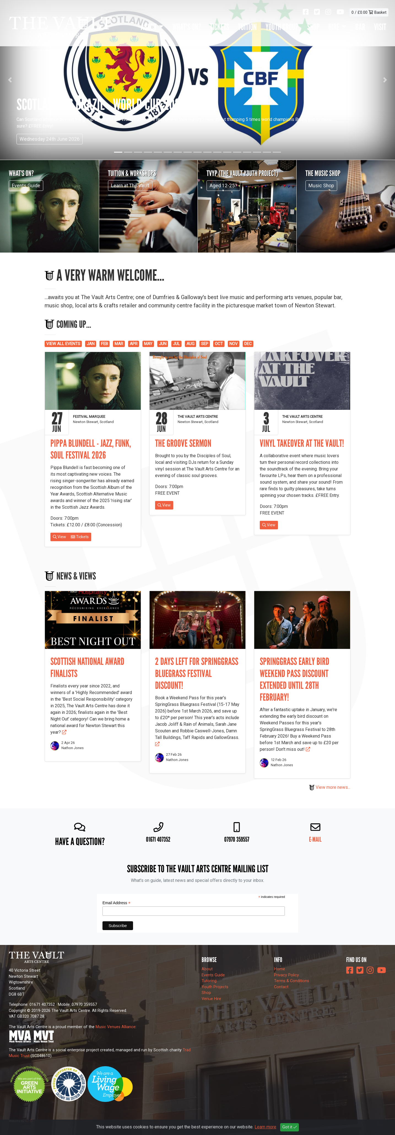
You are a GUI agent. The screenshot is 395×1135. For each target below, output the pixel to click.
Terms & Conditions (291, 981)
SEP (204, 343)
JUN (162, 343)
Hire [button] (333, 27)
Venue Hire (211, 998)
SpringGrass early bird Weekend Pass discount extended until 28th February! (294, 679)
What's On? (186, 27)
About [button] (148, 27)
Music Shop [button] (321, 185)
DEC (248, 343)
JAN (90, 343)
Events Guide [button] (26, 185)
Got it (289, 1127)
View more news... (329, 787)
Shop (313, 27)
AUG (190, 343)
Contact (281, 987)
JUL (176, 343)
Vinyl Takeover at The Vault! (302, 443)
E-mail (315, 839)
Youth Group (282, 27)
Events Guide (213, 975)
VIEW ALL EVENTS (63, 343)
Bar (360, 27)
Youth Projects (215, 987)
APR (133, 343)
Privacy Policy (286, 975)
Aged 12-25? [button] (223, 185)
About (207, 969)
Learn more (265, 1126)
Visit (380, 27)
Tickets (219, 27)
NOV (233, 343)
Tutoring (209, 981)
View (59, 537)
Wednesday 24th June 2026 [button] (50, 139)
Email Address (116, 903)
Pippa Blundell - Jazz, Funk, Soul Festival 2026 (90, 449)
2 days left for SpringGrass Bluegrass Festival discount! (196, 673)
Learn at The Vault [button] (130, 185)
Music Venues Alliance (116, 1027)
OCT (219, 343)
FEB (104, 343)
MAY (148, 343)
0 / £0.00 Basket (368, 12)
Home (279, 969)
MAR (119, 343)
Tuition (247, 27)
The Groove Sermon (183, 443)
